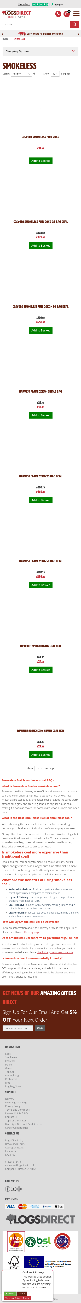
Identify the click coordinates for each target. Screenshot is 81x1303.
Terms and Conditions (17, 1109)
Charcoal (10, 1061)
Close (22, 1293)
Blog (7, 1082)
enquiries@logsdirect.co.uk (19, 1165)
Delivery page (32, 932)
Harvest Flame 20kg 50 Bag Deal (40, 561)
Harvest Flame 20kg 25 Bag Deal (40, 476)
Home (6, 39)
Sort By (6, 73)
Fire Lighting (12, 1075)
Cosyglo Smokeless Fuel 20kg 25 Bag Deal (41, 222)
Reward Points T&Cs (16, 1113)
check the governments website (55, 952)
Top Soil (9, 1071)
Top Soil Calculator (15, 1120)
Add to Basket (40, 161)
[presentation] (3, 33)
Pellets (9, 1064)
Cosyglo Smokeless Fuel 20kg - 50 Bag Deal (40, 306)
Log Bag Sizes (13, 1086)
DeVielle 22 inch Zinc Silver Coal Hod (40, 731)
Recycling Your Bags (16, 1102)
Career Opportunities (16, 1127)
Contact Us (11, 1117)
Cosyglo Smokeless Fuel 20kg (40, 137)
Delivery (9, 1098)
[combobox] (40, 24)
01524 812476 (13, 1161)
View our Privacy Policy (17, 1298)
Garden (9, 1068)
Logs (8, 1053)
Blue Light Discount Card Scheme (23, 1124)
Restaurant (11, 1079)
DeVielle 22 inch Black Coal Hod (40, 646)
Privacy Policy (12, 1106)
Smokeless (11, 1057)
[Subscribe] (40, 1028)
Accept (11, 1293)
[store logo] (15, 14)
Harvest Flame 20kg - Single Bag (40, 391)
